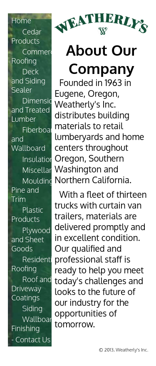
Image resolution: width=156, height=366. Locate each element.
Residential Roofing (34, 264)
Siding (32, 308)
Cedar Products (26, 36)
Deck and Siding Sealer (28, 80)
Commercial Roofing (36, 56)
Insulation (38, 159)
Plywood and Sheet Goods (30, 239)
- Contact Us (30, 339)
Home (21, 20)
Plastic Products (27, 214)
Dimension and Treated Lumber (34, 109)
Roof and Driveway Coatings (31, 288)
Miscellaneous (45, 169)
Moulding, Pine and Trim (33, 190)
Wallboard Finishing (33, 323)
